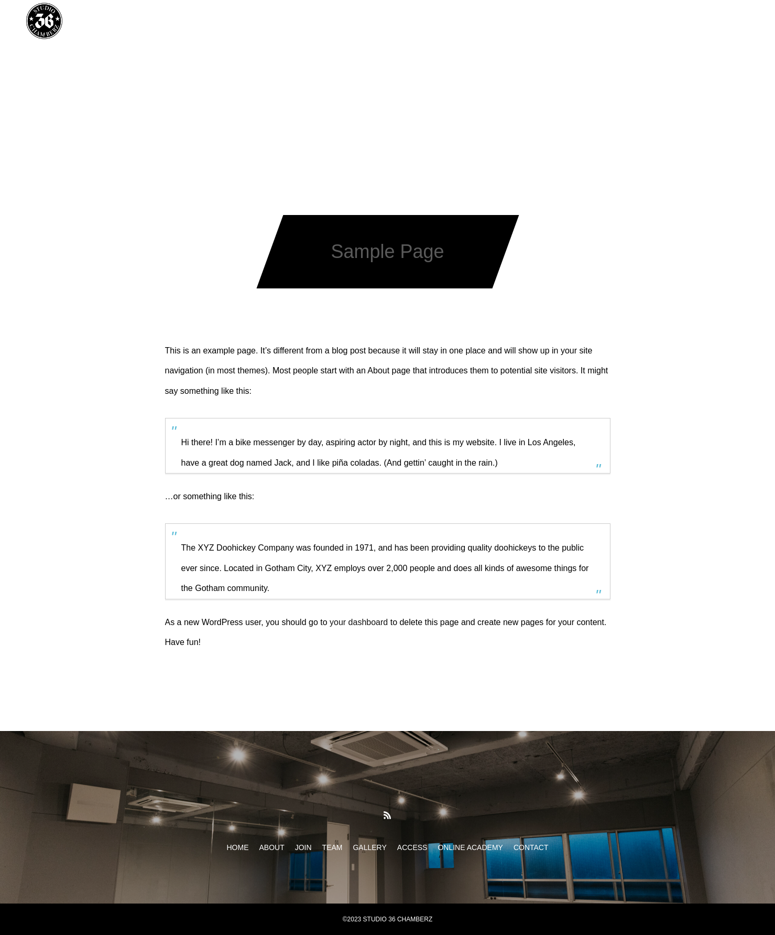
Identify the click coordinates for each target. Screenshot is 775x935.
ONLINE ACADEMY (496, 21)
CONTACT (567, 21)
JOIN (287, 21)
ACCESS (428, 21)
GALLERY (374, 21)
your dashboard (359, 622)
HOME (201, 21)
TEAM (327, 21)
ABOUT (245, 21)
